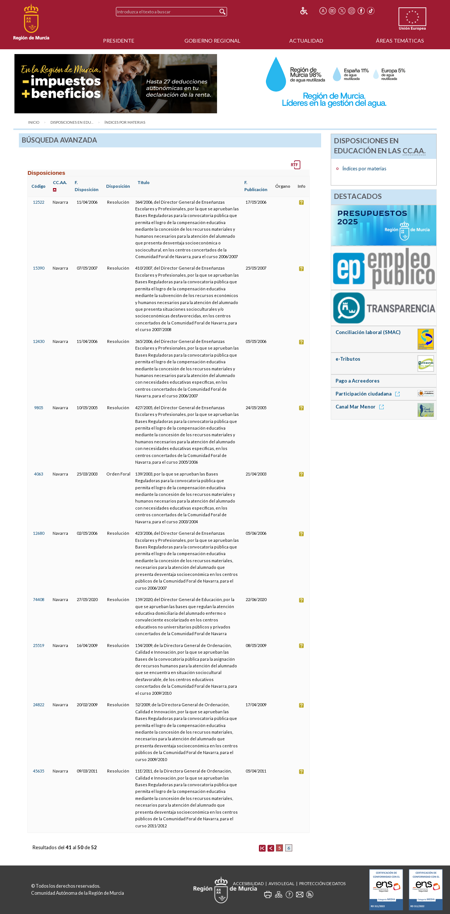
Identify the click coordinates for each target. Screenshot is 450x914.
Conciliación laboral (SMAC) (368, 332)
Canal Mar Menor (361, 407)
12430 (38, 341)
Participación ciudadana (369, 394)
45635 (38, 770)
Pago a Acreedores (358, 381)
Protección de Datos (322, 883)
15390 (38, 268)
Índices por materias (124, 122)
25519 (38, 645)
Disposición (118, 186)
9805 (38, 407)
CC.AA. (60, 182)
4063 (38, 473)
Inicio (33, 122)
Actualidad (306, 40)
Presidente (118, 40)
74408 (38, 599)
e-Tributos (348, 359)
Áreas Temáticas (400, 40)
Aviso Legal (281, 883)
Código (38, 186)
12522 (38, 202)
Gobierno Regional (212, 40)
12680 (38, 533)
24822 (38, 704)
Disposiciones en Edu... (71, 122)
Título (143, 182)
